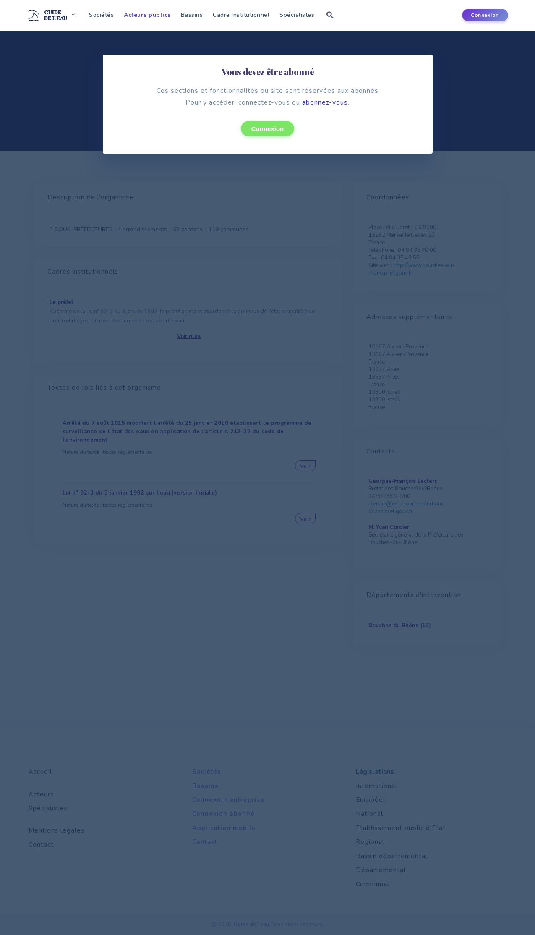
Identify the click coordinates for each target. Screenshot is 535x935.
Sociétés (101, 15)
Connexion (267, 128)
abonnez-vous (325, 102)
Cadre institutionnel (241, 15)
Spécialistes (296, 15)
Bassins (192, 15)
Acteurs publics (147, 15)
